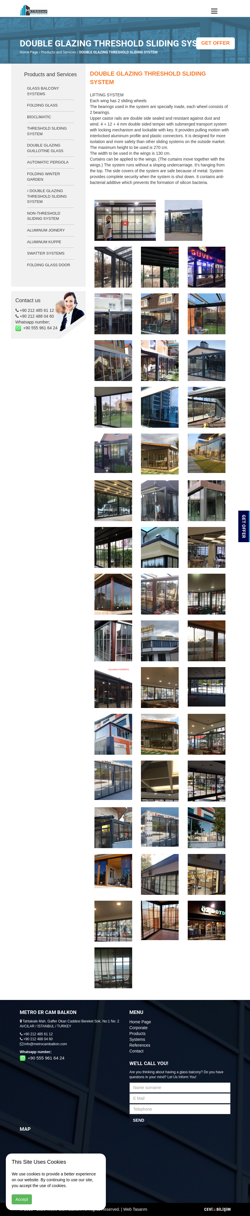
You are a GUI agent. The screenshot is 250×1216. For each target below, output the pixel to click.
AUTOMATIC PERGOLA (48, 162)
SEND (138, 1120)
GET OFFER (215, 43)
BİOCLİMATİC (39, 117)
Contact (137, 1051)
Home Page (29, 52)
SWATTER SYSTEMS (46, 253)
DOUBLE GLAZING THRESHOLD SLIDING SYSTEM (47, 196)
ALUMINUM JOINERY (46, 230)
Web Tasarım (135, 1209)
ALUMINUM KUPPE (44, 242)
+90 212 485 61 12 (34, 310)
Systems (137, 1039)
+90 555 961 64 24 (36, 328)
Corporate (139, 1027)
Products (138, 1033)
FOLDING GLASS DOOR (48, 265)
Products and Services (58, 52)
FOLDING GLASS (42, 105)
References (140, 1045)
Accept (21, 1199)
